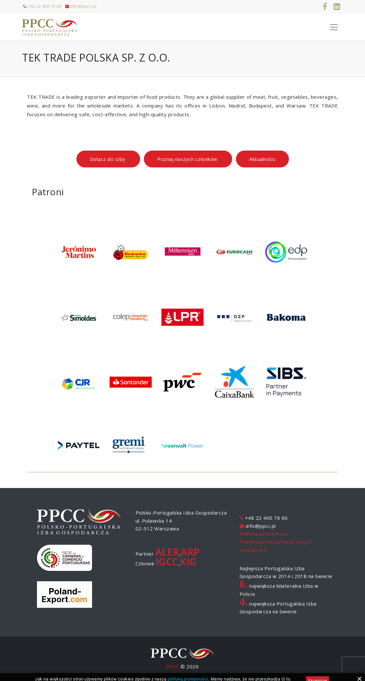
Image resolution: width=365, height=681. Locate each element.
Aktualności (262, 159)
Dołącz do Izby (108, 159)
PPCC (172, 666)
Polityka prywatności (264, 533)
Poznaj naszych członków (188, 159)
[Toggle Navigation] (334, 27)
